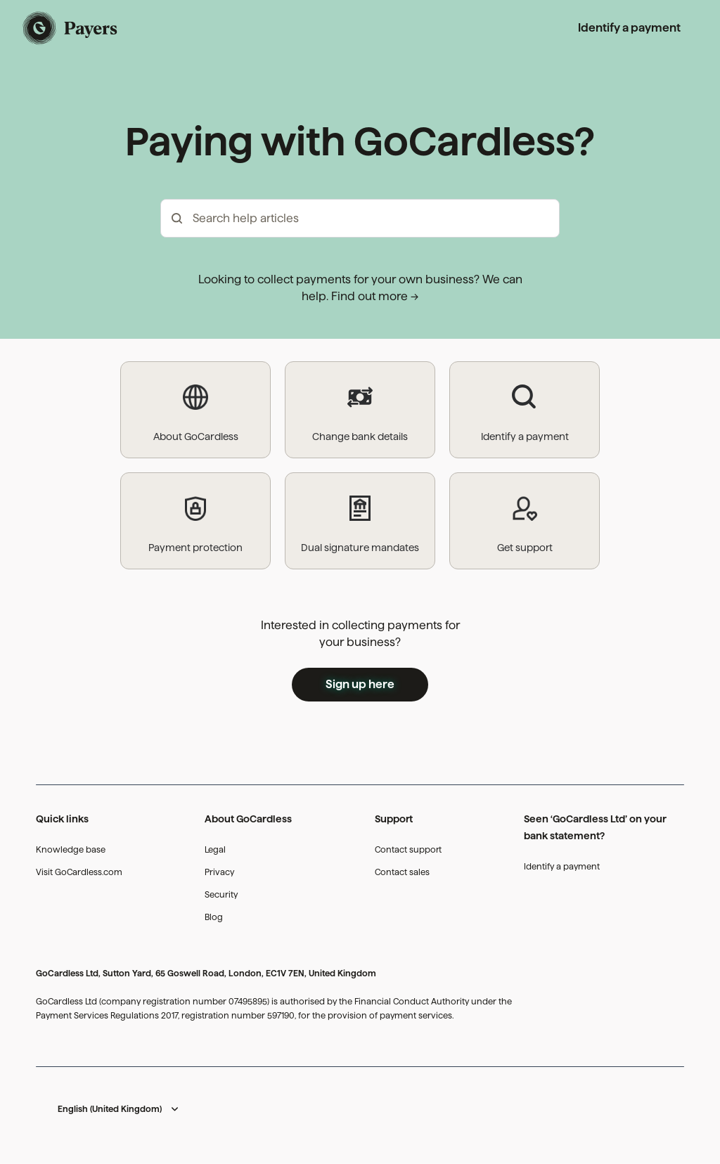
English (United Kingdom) (110, 1108)
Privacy (219, 872)
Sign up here (360, 684)
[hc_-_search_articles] (360, 218)
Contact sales (402, 872)
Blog (214, 917)
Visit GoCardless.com (79, 872)
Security (221, 894)
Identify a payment (629, 28)
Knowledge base (70, 849)
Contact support (408, 849)
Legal (215, 849)
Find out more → (374, 296)
